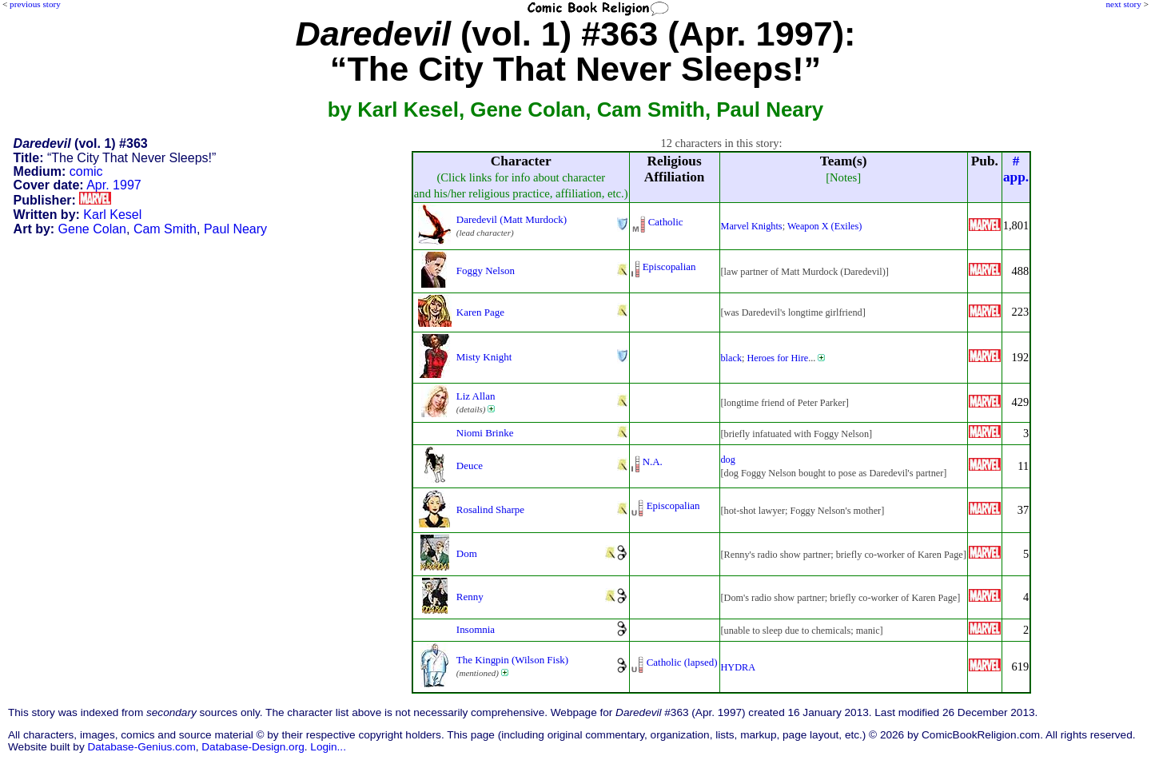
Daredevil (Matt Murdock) (511, 219)
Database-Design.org (252, 747)
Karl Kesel (112, 214)
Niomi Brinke (485, 433)
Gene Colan (92, 229)
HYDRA (738, 667)
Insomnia (475, 629)
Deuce (469, 466)
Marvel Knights (752, 226)
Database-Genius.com (141, 747)
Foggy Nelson (485, 271)
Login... (328, 747)
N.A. (653, 462)
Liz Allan (476, 396)
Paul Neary (235, 229)
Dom (466, 553)
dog (728, 459)
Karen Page (480, 312)
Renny (470, 597)
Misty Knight (484, 357)
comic (86, 171)
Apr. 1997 (113, 185)
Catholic (665, 222)
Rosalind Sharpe (490, 509)
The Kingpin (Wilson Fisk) (512, 660)
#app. (1016, 169)
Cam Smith (165, 229)
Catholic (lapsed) (682, 662)
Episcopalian (669, 267)
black (732, 358)
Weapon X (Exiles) (824, 226)
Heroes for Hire (777, 358)
